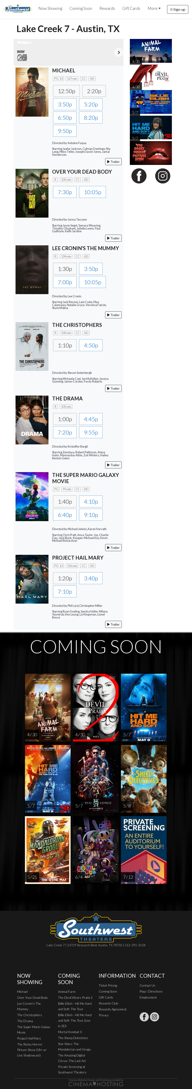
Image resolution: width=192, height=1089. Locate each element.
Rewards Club (108, 1003)
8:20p (91, 117)
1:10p (65, 345)
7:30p (65, 192)
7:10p (65, 591)
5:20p (91, 104)
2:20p (94, 91)
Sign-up (177, 9)
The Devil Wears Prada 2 (75, 997)
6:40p (65, 514)
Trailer (113, 162)
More (152, 8)
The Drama (25, 1021)
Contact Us (147, 985)
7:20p (65, 432)
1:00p (65, 419)
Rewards (107, 8)
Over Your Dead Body (32, 997)
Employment (148, 997)
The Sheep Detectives (73, 1038)
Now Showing (50, 8)
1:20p (65, 578)
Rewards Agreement (113, 1009)
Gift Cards (131, 8)
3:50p (65, 104)
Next (118, 52)
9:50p (65, 130)
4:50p (91, 345)
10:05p (92, 192)
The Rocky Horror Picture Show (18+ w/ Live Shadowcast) (32, 1049)
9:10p (91, 514)
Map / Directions (151, 991)
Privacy (104, 1015)
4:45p (91, 419)
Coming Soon (80, 8)
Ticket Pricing (108, 985)
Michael (22, 991)
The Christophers (29, 1015)
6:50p (65, 117)
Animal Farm (66, 991)
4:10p (91, 501)
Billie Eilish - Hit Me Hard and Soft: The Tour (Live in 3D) (75, 1020)
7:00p (65, 282)
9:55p (91, 432)
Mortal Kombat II (70, 1032)
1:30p (65, 268)
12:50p (66, 91)
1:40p (65, 501)
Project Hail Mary (29, 1038)
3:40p (91, 578)
